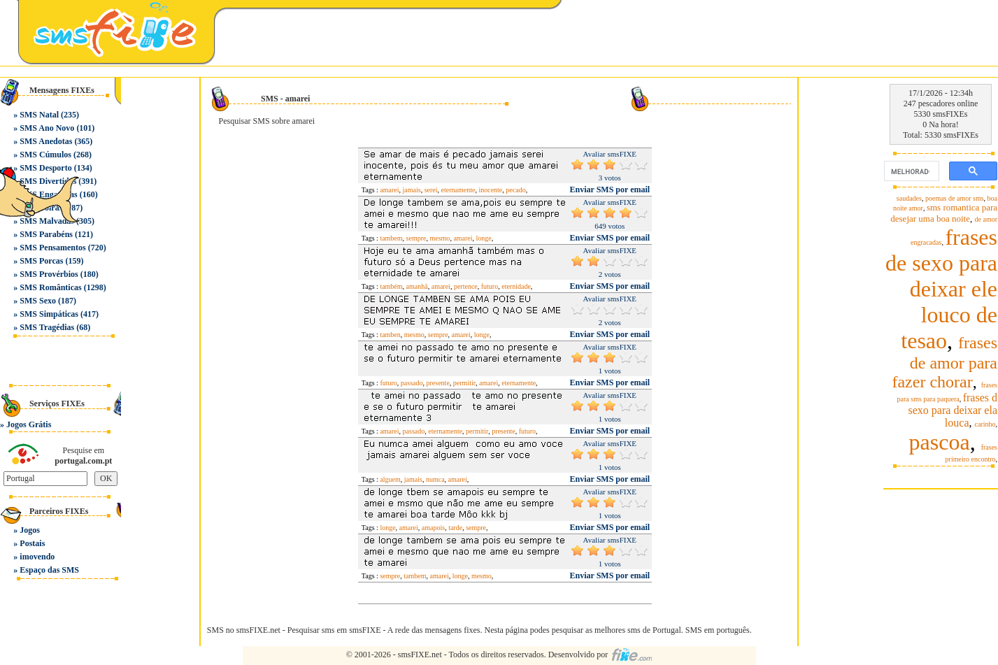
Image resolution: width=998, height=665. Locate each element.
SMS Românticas (50, 287)
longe (484, 238)
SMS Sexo (38, 301)
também (391, 286)
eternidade (516, 286)
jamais (412, 190)
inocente (490, 190)
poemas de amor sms (954, 198)
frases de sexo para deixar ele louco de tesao (941, 288)
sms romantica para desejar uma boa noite (943, 213)
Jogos (30, 530)
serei (431, 190)
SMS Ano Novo (47, 128)
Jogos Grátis (28, 424)
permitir (464, 383)
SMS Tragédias (47, 327)
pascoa (939, 442)
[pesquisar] (910, 171)
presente (438, 383)
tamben (390, 334)
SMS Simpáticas (49, 314)
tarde (455, 527)
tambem (391, 238)
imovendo (37, 557)
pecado (515, 190)
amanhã (417, 286)
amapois (433, 527)
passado (412, 383)
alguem (390, 479)
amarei (389, 190)
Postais (32, 543)
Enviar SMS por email (610, 189)
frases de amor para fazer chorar (944, 362)
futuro (489, 286)
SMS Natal (39, 115)
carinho (985, 424)
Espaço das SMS (49, 570)
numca (435, 479)
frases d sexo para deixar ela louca (952, 410)
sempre (416, 238)
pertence (466, 286)
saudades (909, 198)
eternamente (458, 190)
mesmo (439, 238)
